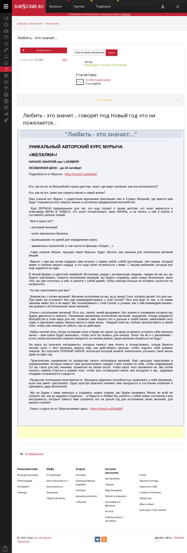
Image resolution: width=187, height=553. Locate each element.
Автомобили (112, 478)
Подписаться (44, 50)
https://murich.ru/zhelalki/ (81, 174)
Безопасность (55, 486)
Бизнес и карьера (115, 496)
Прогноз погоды (149, 480)
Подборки (107, 4)
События (81, 501)
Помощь (22, 492)
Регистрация (24, 480)
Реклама (81, 475)
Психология (52, 23)
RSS (64, 59)
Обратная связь (56, 498)
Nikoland (179, 537)
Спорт (143, 475)
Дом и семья (147, 504)
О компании (54, 475)
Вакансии (52, 492)
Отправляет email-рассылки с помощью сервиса (99, 14)
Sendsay (81, 490)
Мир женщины (113, 490)
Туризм (109, 484)
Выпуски (59, 4)
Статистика (86, 74)
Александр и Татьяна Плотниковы (105, 65)
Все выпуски (104, 100)
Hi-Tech (109, 511)
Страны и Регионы (150, 492)
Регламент (23, 486)
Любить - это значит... (37, 37)
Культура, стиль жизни (29, 23)
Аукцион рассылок (86, 496)
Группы (82, 4)
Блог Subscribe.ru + (58, 480)
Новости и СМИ (148, 486)
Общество (146, 498)
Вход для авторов (27, 475)
